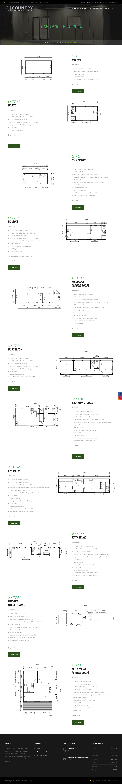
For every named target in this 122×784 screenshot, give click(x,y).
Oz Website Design (27, 781)
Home (67, 9)
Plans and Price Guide (80, 9)
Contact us (78, 91)
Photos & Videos (96, 9)
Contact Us (108, 9)
